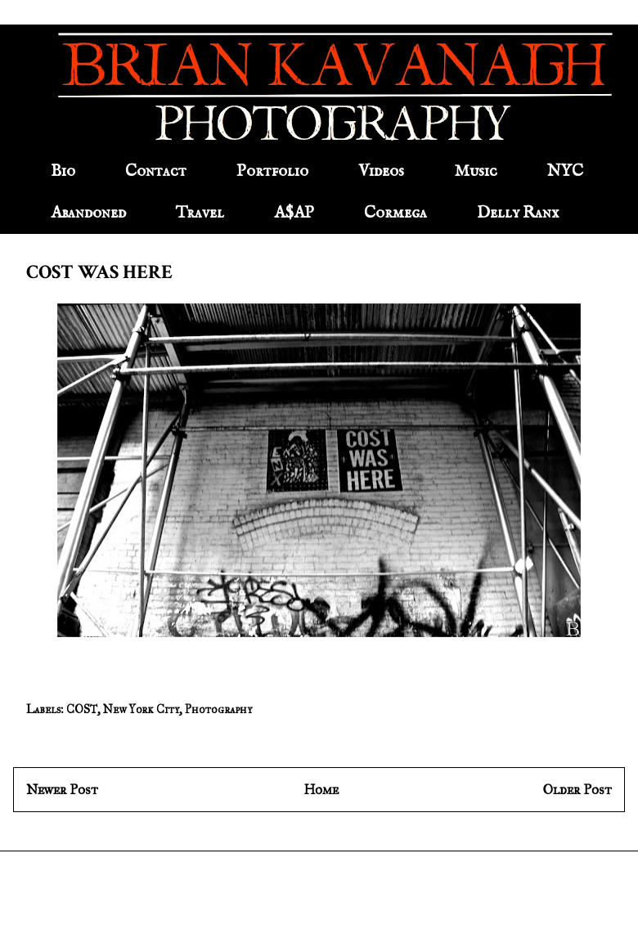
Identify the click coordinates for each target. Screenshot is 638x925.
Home (321, 789)
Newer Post (62, 789)
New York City (141, 709)
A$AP (294, 213)
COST (81, 709)
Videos (381, 171)
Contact (155, 171)
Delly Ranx (518, 213)
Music (475, 171)
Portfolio (272, 171)
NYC (565, 171)
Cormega (395, 213)
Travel (200, 213)
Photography (218, 709)
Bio (63, 171)
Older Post (577, 789)
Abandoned (88, 213)
